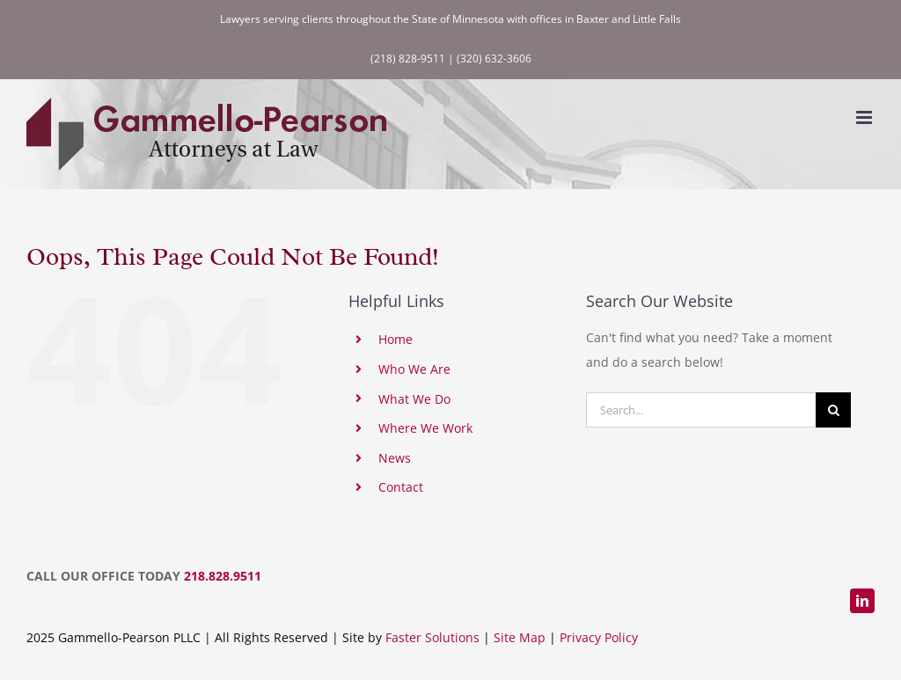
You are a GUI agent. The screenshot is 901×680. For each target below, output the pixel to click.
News (394, 458)
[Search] (833, 410)
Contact (400, 487)
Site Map (520, 637)
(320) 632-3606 (494, 58)
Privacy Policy (599, 637)
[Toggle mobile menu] (865, 117)
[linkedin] (862, 601)
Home (395, 339)
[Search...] (701, 410)
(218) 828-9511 (407, 58)
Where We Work (425, 428)
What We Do (414, 399)
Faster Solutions (432, 637)
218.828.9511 (222, 575)
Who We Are (414, 369)
